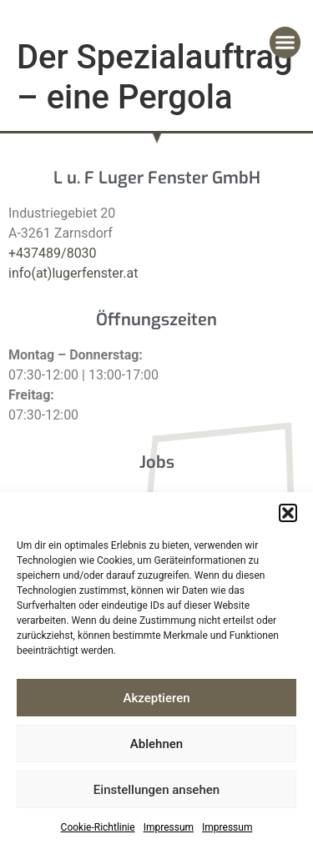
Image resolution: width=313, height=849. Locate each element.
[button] (288, 513)
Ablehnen (156, 743)
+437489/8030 (52, 253)
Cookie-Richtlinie (98, 827)
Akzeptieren (156, 698)
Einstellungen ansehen (156, 789)
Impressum (169, 827)
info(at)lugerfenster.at (73, 273)
